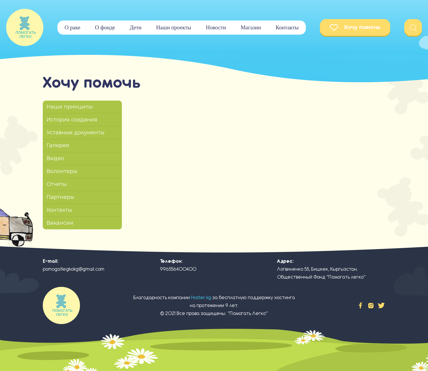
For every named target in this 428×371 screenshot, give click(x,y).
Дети (135, 27)
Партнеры (60, 197)
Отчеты (57, 184)
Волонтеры (62, 171)
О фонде (105, 27)
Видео (55, 158)
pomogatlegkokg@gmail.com (73, 269)
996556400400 (178, 269)
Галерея (58, 145)
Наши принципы (70, 107)
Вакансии (60, 223)
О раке (73, 27)
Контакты (287, 27)
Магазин (251, 27)
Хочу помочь (355, 27)
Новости (216, 27)
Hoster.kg (201, 297)
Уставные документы (76, 132)
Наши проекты (173, 27)
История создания (72, 119)
